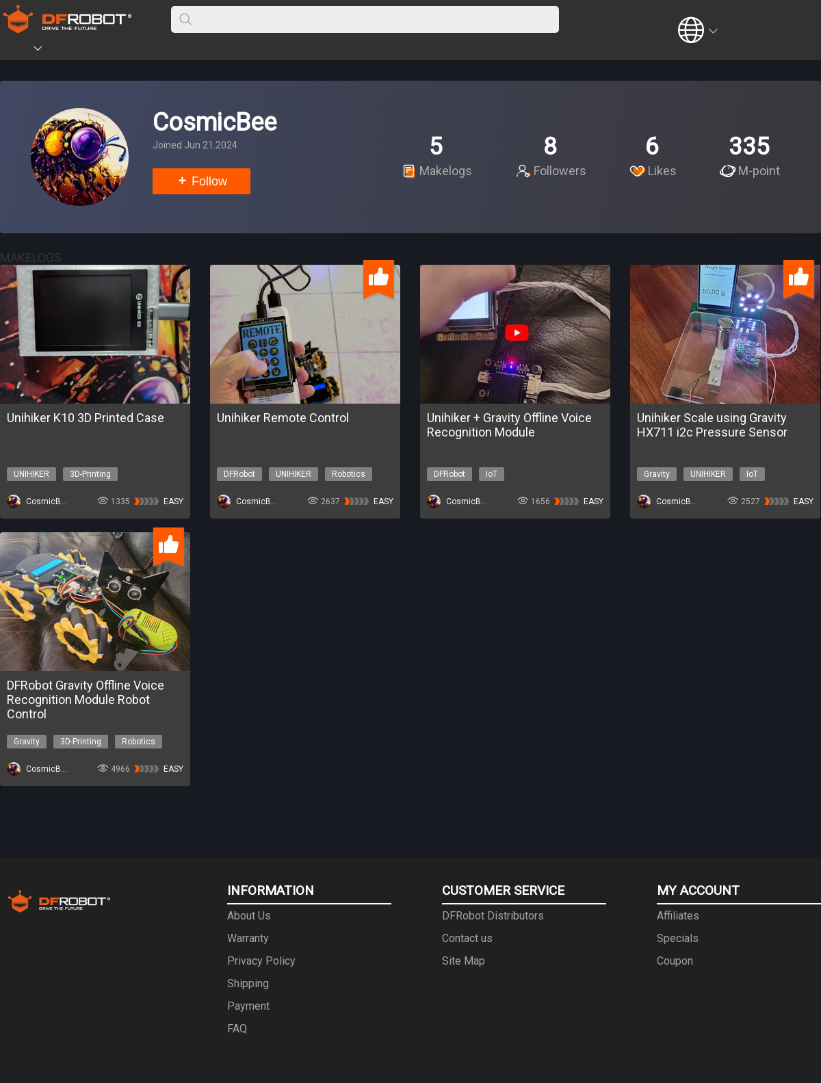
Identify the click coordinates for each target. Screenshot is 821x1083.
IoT (491, 474)
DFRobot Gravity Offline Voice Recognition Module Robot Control (85, 699)
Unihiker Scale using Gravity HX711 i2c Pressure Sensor (712, 424)
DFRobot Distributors (493, 915)
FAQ (237, 1028)
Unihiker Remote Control (283, 417)
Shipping (248, 983)
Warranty (248, 938)
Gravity (657, 474)
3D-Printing (90, 474)
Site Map (463, 960)
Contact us (467, 938)
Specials (678, 938)
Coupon (675, 960)
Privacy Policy (261, 960)
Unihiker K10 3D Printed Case (85, 417)
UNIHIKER (31, 474)
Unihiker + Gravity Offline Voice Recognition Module (509, 424)
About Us (249, 915)
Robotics (348, 474)
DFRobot (239, 474)
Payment (248, 1006)
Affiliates (678, 915)
